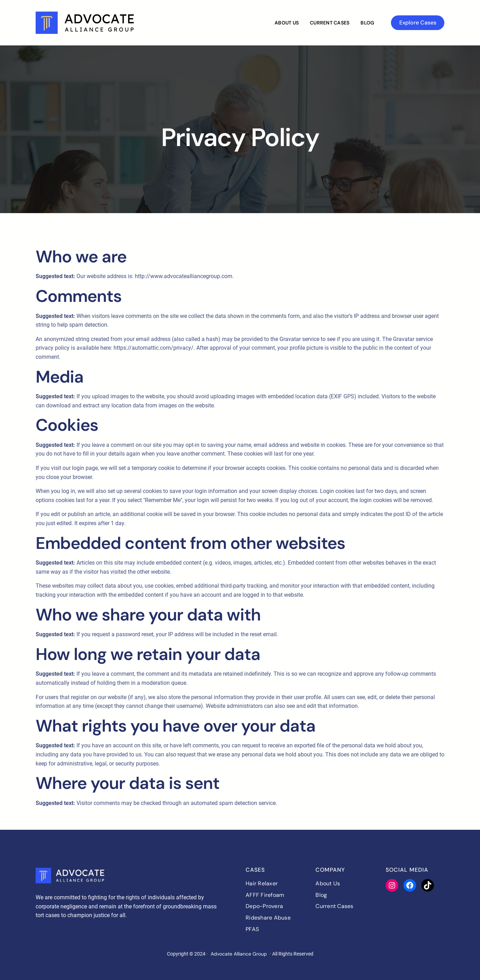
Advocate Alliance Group (239, 954)
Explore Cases (417, 22)
